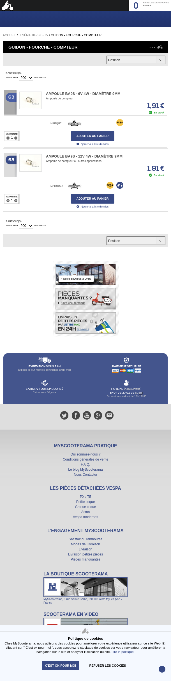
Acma (85, 512)
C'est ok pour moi (60, 665)
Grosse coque (85, 507)
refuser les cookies (107, 665)
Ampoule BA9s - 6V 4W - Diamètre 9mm (83, 94)
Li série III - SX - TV (33, 35)
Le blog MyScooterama (85, 470)
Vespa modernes (85, 517)
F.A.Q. (85, 464)
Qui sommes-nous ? (85, 454)
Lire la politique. (123, 651)
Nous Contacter (85, 475)
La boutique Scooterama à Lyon (85, 587)
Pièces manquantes (85, 559)
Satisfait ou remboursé (85, 539)
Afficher (12, 77)
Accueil (9, 35)
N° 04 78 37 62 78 (122, 393)
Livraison (85, 549)
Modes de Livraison (85, 544)
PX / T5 (85, 497)
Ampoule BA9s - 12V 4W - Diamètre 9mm (84, 156)
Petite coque (85, 502)
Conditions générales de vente (85, 459)
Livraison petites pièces (85, 554)
